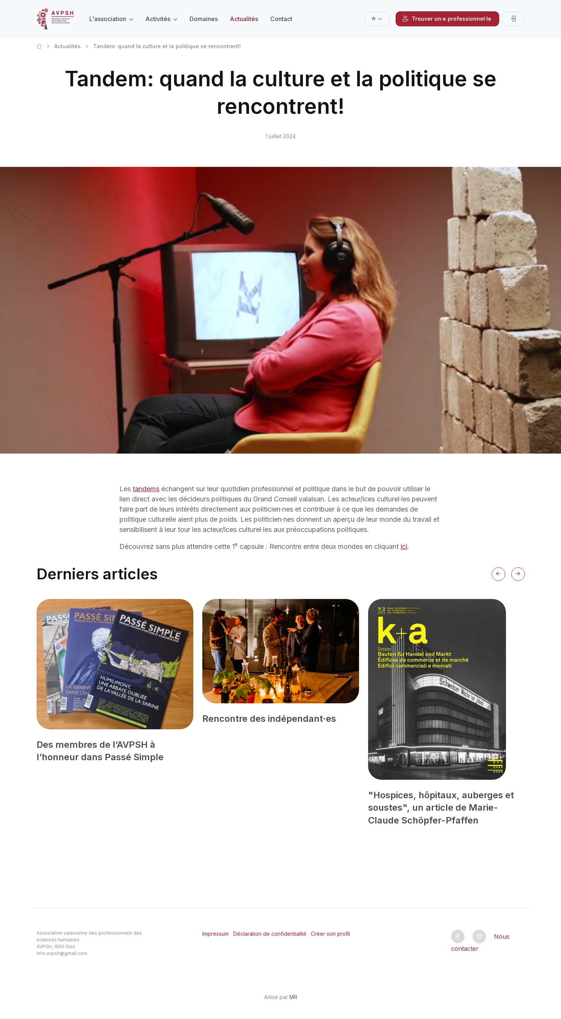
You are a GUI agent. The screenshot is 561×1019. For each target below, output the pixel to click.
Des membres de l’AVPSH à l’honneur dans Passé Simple (100, 751)
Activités (157, 19)
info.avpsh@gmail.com (62, 953)
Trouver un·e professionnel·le (446, 18)
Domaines (204, 19)
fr (374, 18)
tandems (146, 489)
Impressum (215, 933)
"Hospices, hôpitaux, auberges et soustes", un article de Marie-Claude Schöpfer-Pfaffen (441, 808)
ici (403, 546)
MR (293, 997)
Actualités (244, 19)
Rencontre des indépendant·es (269, 718)
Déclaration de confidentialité (269, 933)
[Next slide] (518, 574)
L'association (107, 19)
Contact (281, 19)
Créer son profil (330, 933)
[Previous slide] (498, 574)
